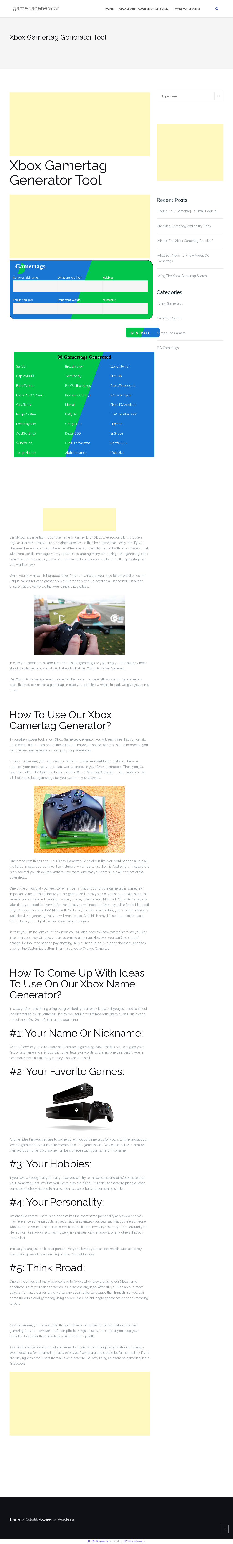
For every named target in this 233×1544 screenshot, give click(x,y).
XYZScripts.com (134, 1541)
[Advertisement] (80, 124)
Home (109, 8)
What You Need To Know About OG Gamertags (183, 258)
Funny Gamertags (170, 303)
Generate (140, 333)
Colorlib (32, 1519)
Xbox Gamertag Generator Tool (143, 8)
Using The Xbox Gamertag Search (182, 276)
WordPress (66, 1519)
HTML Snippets (98, 1541)
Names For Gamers (186, 8)
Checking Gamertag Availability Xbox (184, 226)
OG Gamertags (168, 348)
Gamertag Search (169, 318)
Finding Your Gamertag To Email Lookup (187, 211)
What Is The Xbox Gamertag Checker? (185, 241)
